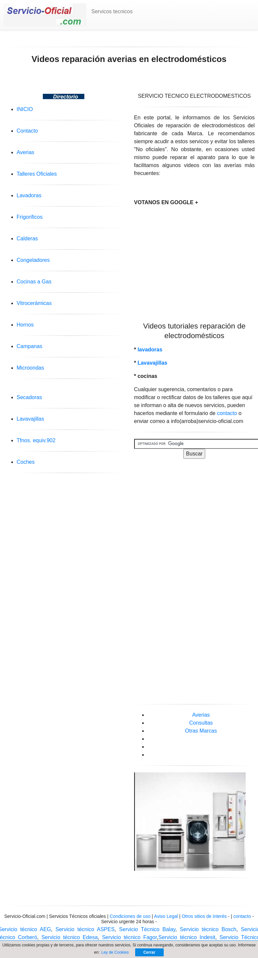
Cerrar (149, 952)
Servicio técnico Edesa (70, 937)
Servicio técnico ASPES (85, 929)
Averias (25, 152)
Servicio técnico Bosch (208, 929)
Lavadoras (29, 195)
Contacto (27, 131)
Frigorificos (30, 217)
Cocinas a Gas (34, 281)
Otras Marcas (201, 731)
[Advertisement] (194, 258)
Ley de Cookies (115, 952)
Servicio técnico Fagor (129, 937)
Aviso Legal (166, 916)
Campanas (29, 346)
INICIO (25, 109)
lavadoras (149, 349)
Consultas (201, 723)
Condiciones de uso (130, 916)
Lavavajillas (30, 419)
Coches (26, 462)
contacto (227, 413)
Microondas (30, 368)
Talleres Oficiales (37, 174)
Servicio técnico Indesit (186, 937)
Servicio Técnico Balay (147, 929)
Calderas (27, 238)
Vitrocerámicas (34, 303)
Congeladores (33, 260)
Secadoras (29, 397)
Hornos (25, 325)
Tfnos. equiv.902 (36, 440)
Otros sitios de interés (204, 916)
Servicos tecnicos (112, 11)
